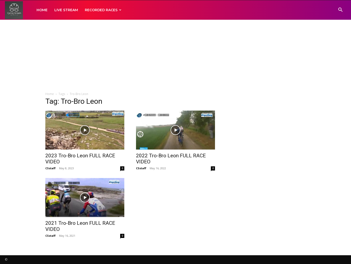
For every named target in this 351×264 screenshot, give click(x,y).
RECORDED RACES (103, 10)
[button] (340, 10)
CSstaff (50, 168)
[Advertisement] (175, 56)
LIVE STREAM (66, 10)
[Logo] (14, 10)
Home (49, 94)
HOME (42, 10)
